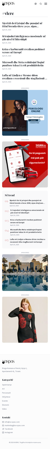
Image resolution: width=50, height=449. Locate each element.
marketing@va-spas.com (13, 425)
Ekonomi (5, 405)
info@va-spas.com (11, 422)
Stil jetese (6, 397)
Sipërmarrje (7, 385)
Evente (5, 401)
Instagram (7, 432)
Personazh (6, 393)
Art (3, 389)
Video (4, 409)
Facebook (7, 429)
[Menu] (46, 4)
